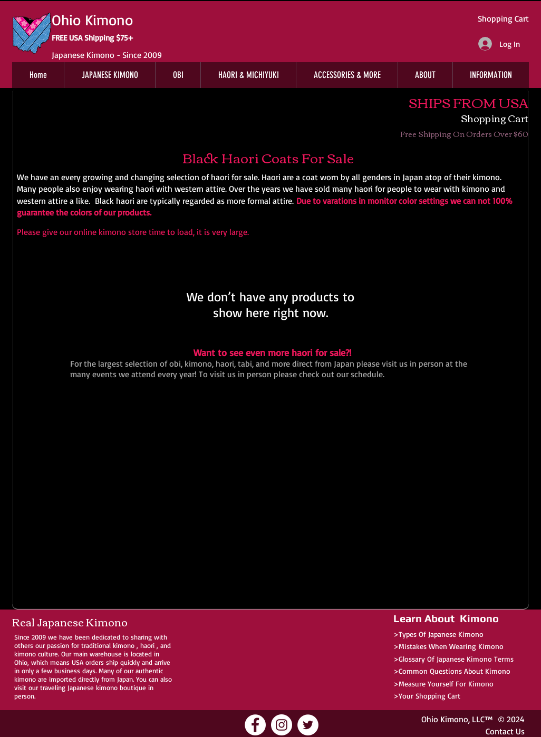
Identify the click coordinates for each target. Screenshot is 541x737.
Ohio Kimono (444, 719)
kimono (123, 645)
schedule (367, 374)
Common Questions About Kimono (454, 670)
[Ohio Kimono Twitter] (307, 724)
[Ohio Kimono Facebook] (255, 724)
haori (147, 645)
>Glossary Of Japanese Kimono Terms (453, 658)
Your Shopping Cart (429, 695)
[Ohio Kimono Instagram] (281, 724)
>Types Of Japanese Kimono (438, 634)
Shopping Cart (503, 18)
